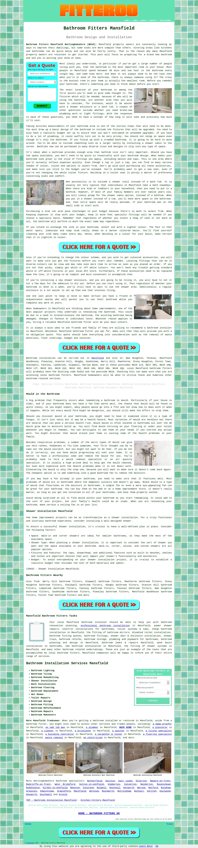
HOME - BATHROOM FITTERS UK (99, 813)
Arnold (63, 794)
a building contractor (59, 734)
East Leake (125, 781)
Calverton (130, 784)
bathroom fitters (161, 368)
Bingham (166, 787)
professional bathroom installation (105, 625)
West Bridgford (65, 784)
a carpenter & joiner (108, 734)
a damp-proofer (162, 724)
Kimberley (114, 784)
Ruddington (33, 787)
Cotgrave (88, 787)
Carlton (151, 791)
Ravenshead (163, 784)
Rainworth (108, 791)
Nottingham (124, 791)
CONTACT (153, 21)
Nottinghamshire (44, 781)
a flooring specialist (157, 734)
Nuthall (139, 791)
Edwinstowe (47, 791)
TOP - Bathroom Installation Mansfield (51, 800)
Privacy (170, 824)
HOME (127, 21)
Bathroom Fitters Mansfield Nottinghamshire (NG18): (61, 44)
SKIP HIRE (125, 727)
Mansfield (98, 358)
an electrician (93, 737)
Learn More (146, 846)
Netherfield (94, 781)
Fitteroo (30, 843)
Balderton (147, 784)
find (36, 581)
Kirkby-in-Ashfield (55, 787)
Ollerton (141, 781)
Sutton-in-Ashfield (91, 784)
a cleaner (47, 731)
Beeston (75, 787)
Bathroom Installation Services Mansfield (67, 663)
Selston (110, 781)
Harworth (128, 787)
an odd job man (55, 727)
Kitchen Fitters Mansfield (98, 800)
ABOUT (143, 21)
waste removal (54, 737)
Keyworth (31, 794)
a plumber (92, 727)
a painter (118, 731)
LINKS (135, 21)
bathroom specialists (70, 781)
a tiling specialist (159, 731)
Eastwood (165, 791)
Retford (153, 787)
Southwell (46, 794)
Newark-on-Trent (160, 781)
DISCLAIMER (165, 21)
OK (157, 846)
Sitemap (28, 824)
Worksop (94, 791)
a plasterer (160, 727)
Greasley (31, 791)
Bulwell (101, 787)
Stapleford (64, 791)
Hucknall (114, 787)
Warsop (141, 787)
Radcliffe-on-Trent (38, 784)
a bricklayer (83, 731)
